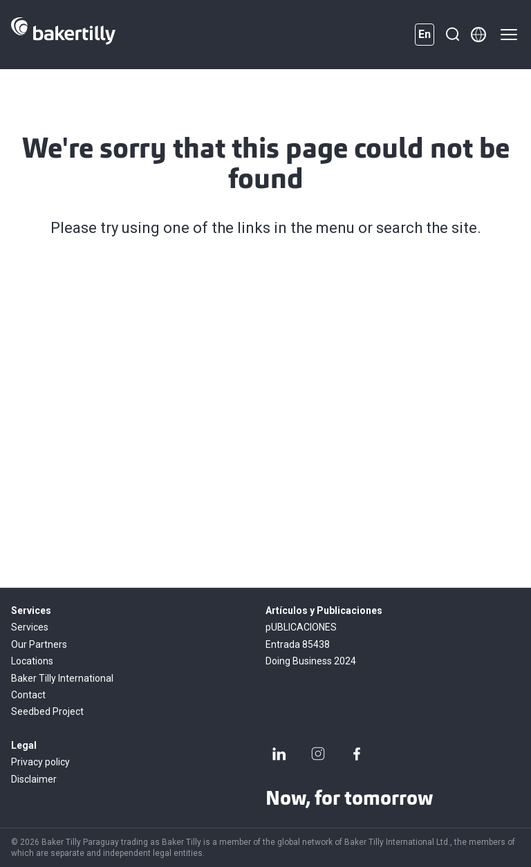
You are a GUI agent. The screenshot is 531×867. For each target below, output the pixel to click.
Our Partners (39, 644)
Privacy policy (40, 761)
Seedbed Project (47, 711)
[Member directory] (478, 34)
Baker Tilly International (62, 678)
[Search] (452, 35)
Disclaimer (34, 779)
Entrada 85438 (298, 644)
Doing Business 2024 (311, 660)
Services (29, 627)
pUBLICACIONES (301, 627)
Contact (28, 694)
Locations (32, 660)
